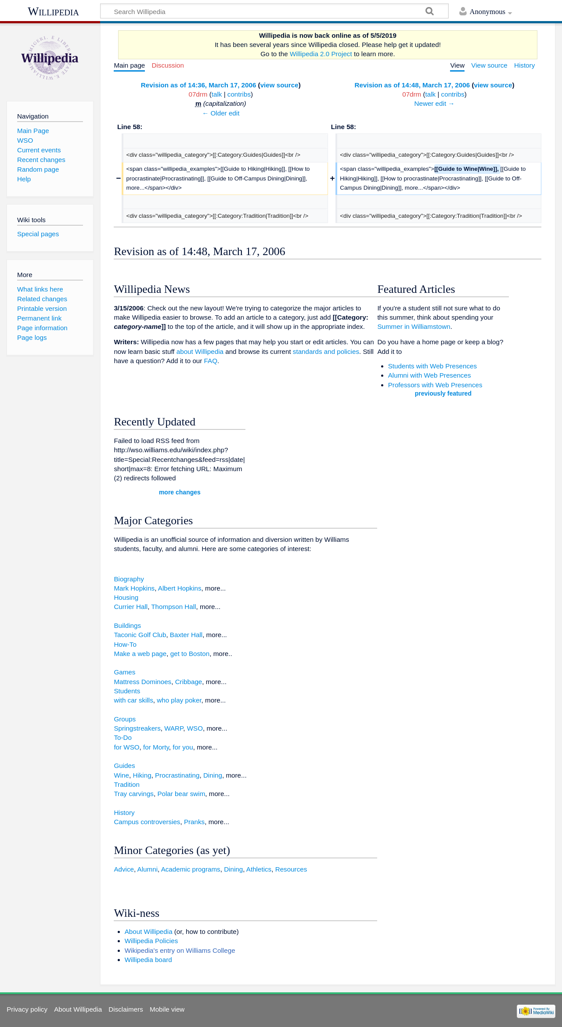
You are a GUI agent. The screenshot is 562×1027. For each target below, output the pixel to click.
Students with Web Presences (432, 366)
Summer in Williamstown (413, 326)
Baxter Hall (186, 634)
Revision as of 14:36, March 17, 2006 (198, 85)
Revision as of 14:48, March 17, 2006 (412, 85)
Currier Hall (131, 606)
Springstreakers (137, 728)
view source (279, 85)
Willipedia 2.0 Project (321, 54)
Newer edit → (434, 103)
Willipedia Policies (151, 940)
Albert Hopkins (180, 588)
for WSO (126, 747)
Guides (124, 765)
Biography (129, 579)
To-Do (123, 737)
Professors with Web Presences (435, 385)
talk (217, 94)
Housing (126, 597)
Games (124, 672)
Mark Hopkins (134, 588)
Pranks (194, 821)
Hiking (142, 775)
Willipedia (53, 11)
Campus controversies (147, 821)
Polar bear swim (181, 793)
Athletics (258, 869)
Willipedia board (148, 959)
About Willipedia (149, 931)
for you (183, 747)
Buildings (127, 625)
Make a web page (140, 653)
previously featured (443, 393)
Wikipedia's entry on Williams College (180, 950)
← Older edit (220, 113)
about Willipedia (200, 351)
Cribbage (188, 681)
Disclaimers (125, 1009)
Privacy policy (27, 1009)
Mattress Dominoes (142, 681)
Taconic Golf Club (140, 634)
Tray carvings (134, 793)
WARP (173, 728)
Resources (291, 869)
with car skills (133, 700)
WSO (195, 728)
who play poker (179, 700)
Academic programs (190, 869)
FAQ (210, 360)
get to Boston (190, 653)
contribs (239, 94)
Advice (124, 869)
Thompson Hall (173, 606)
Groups (125, 719)
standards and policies (326, 351)
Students (127, 691)
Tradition (127, 784)
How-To (125, 644)
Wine (121, 775)
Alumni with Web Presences (429, 375)
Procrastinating (177, 775)
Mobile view (167, 1009)
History (124, 812)
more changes (180, 492)
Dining (212, 775)
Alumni (147, 869)
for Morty (156, 747)
